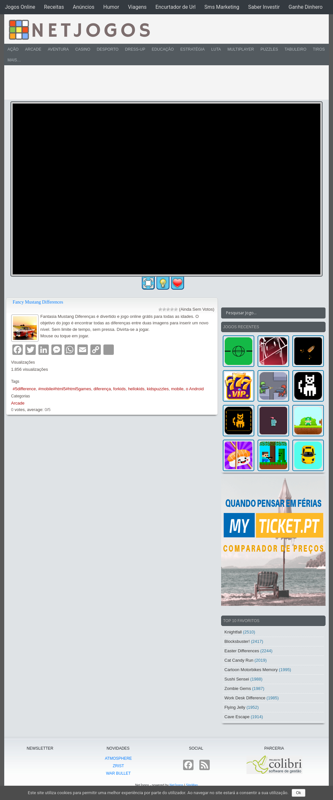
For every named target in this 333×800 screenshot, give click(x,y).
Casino (82, 49)
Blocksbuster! (237, 641)
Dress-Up (135, 49)
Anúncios (84, 7)
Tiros (319, 49)
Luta (216, 49)
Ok (298, 793)
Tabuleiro (295, 49)
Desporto (108, 49)
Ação (13, 49)
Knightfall (233, 632)
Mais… (14, 60)
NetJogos (176, 785)
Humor (111, 7)
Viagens (137, 7)
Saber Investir (264, 7)
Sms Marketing (222, 7)
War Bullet (118, 773)
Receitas (54, 7)
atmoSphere (118, 758)
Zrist (118, 766)
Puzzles (269, 49)
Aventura (58, 49)
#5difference (24, 388)
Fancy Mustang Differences (38, 302)
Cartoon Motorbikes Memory (251, 669)
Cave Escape (236, 716)
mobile (177, 388)
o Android (195, 388)
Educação (163, 49)
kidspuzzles (157, 388)
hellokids (136, 388)
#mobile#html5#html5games (64, 388)
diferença (102, 388)
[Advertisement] (162, 82)
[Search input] (269, 313)
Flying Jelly (234, 707)
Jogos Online (20, 7)
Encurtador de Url (175, 7)
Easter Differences (241, 650)
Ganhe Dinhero (305, 7)
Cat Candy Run (238, 660)
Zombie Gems (237, 688)
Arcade (33, 49)
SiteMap (192, 785)
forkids (119, 388)
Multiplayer (240, 49)
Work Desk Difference (244, 697)
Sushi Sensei (236, 679)
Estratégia (192, 49)
